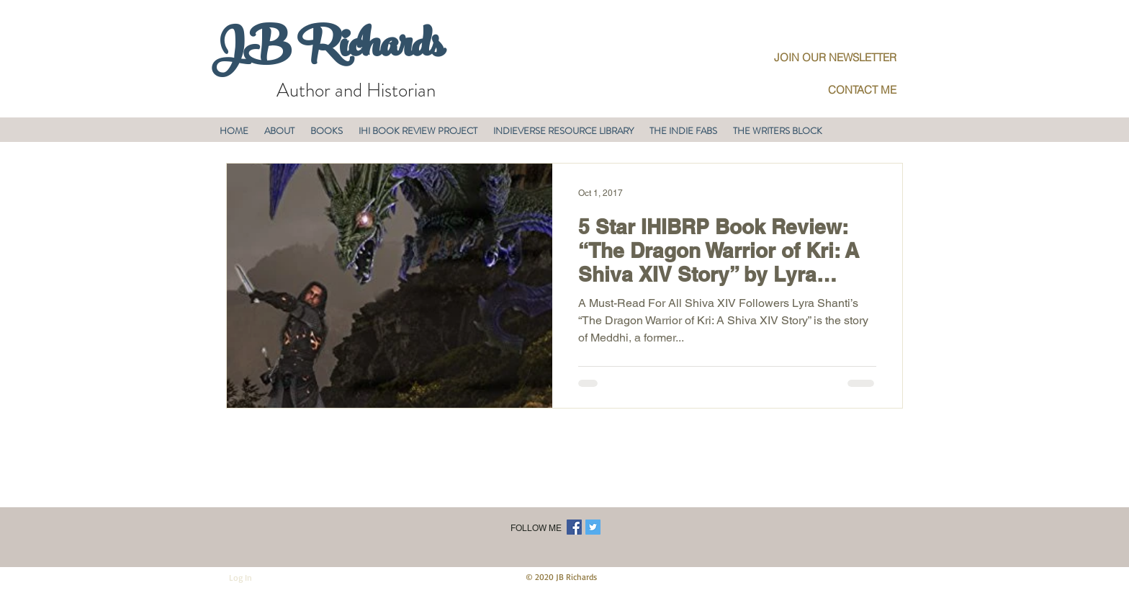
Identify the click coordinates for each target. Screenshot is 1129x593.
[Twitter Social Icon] (593, 527)
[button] (279, 130)
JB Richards (327, 49)
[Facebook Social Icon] (574, 527)
